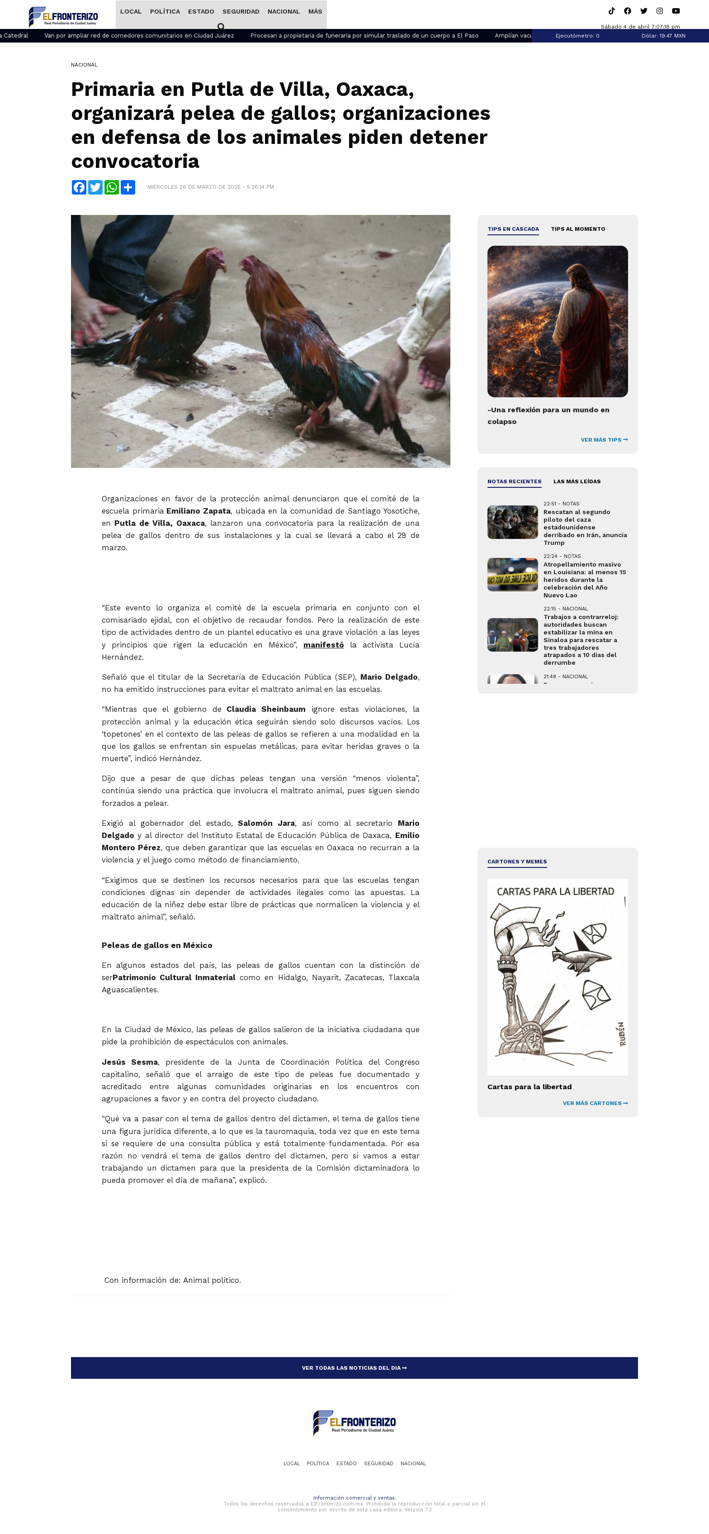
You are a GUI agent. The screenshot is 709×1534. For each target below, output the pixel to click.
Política (165, 15)
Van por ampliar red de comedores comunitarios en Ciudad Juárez (164, 36)
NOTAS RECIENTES (514, 482)
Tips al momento (578, 230)
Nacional (283, 15)
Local (131, 15)
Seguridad (240, 15)
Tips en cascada (513, 230)
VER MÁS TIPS (604, 441)
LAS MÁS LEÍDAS (577, 482)
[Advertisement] (557, 771)
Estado (201, 15)
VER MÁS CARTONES (595, 1104)
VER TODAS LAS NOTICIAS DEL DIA (354, 1369)
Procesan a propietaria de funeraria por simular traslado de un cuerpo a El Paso (389, 36)
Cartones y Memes (517, 862)
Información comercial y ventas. (354, 1499)
